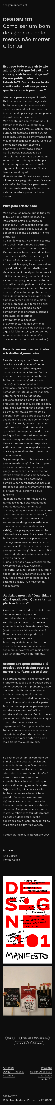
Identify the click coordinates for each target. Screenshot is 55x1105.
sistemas (37, 1043)
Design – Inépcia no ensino (15, 1071)
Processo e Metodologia (34, 1037)
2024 (10, 1037)
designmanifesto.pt (15, 4)
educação (21, 1043)
